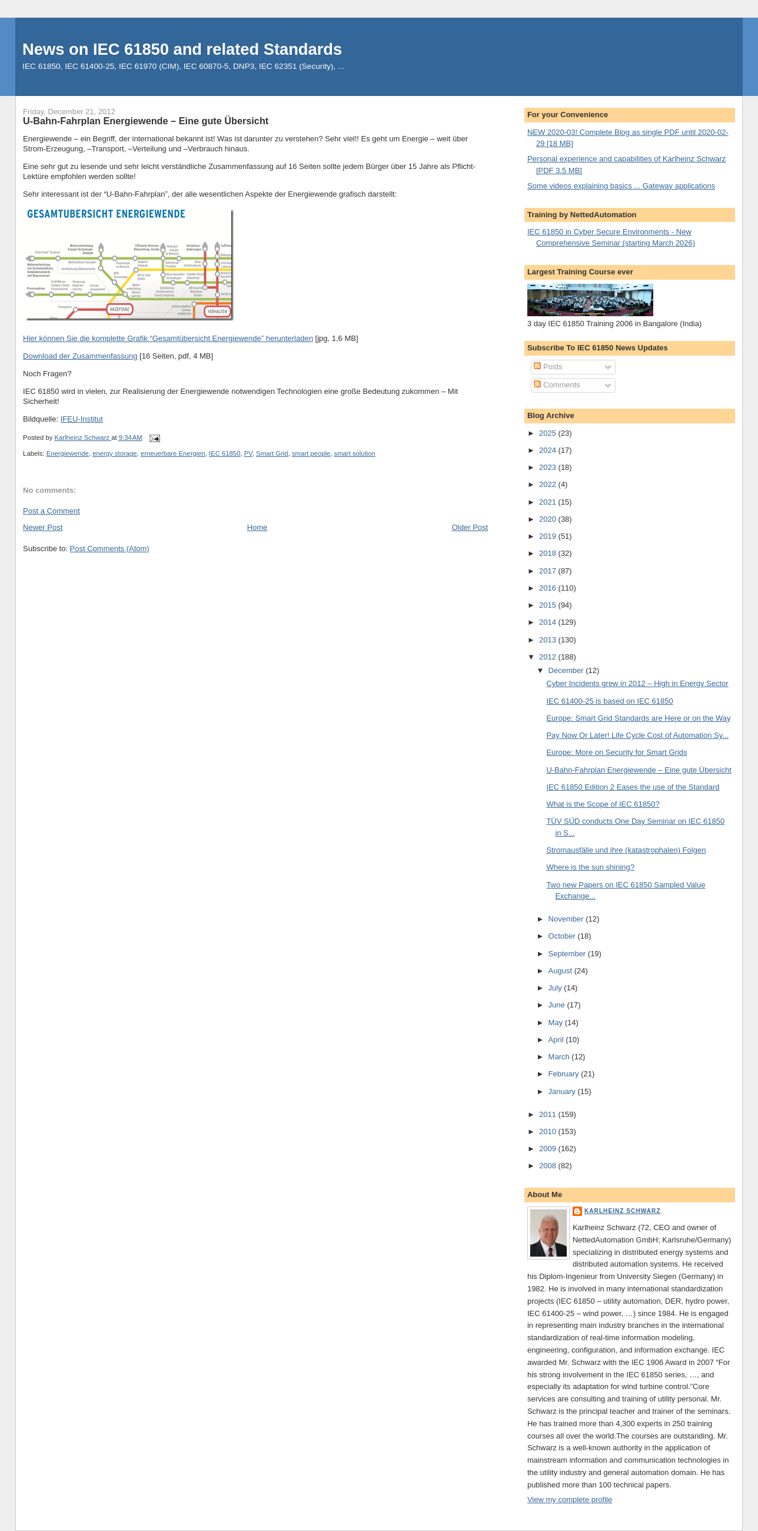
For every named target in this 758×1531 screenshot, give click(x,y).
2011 (548, 1114)
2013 (548, 639)
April (557, 1039)
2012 (548, 656)
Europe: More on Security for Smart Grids (616, 752)
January (563, 1091)
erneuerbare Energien (173, 453)
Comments (557, 384)
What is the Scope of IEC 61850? (602, 804)
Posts (548, 366)
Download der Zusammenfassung (80, 356)
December (567, 670)
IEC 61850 (224, 453)
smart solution (354, 453)
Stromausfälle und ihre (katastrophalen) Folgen (626, 850)
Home (257, 527)
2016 (548, 588)
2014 (548, 622)
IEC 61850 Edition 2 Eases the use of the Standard (632, 787)
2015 (548, 605)
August (561, 970)
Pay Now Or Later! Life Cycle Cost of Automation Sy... (637, 735)
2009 (548, 1148)
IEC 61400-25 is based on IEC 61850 (609, 701)
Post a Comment (51, 510)
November (567, 918)
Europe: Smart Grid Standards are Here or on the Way (638, 718)
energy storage (114, 453)
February (564, 1073)
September (568, 953)
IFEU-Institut (82, 419)
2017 (548, 570)
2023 (548, 467)
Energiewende (67, 453)
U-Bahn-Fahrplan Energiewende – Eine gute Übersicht (638, 769)
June (557, 1004)
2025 (548, 433)
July (556, 987)
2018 (548, 553)
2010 (548, 1131)
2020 (548, 519)
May (556, 1022)
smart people (311, 453)
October (563, 936)
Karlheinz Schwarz (622, 1211)
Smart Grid (272, 453)
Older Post (470, 527)
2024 (548, 450)
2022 (548, 484)
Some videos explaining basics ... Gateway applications (621, 185)
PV (248, 453)
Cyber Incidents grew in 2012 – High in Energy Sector (637, 683)
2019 (548, 536)
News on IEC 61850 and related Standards (182, 49)
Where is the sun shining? (590, 867)
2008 (548, 1165)
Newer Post (42, 527)
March (560, 1056)
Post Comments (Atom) (109, 548)
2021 (548, 502)
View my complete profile (569, 1499)
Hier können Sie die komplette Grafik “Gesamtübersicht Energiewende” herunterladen (168, 338)
